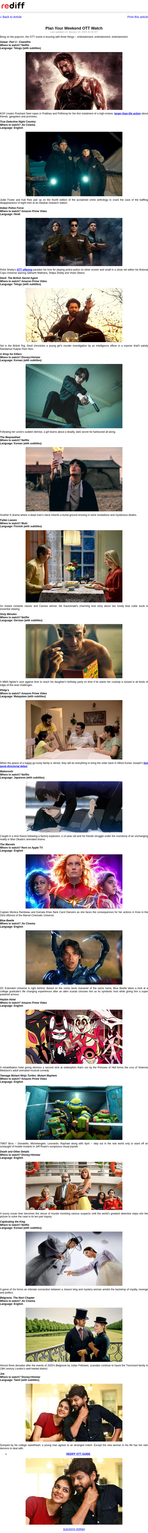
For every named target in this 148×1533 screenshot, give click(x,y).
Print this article (137, 17)
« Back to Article (11, 17)
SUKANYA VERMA (74, 1529)
